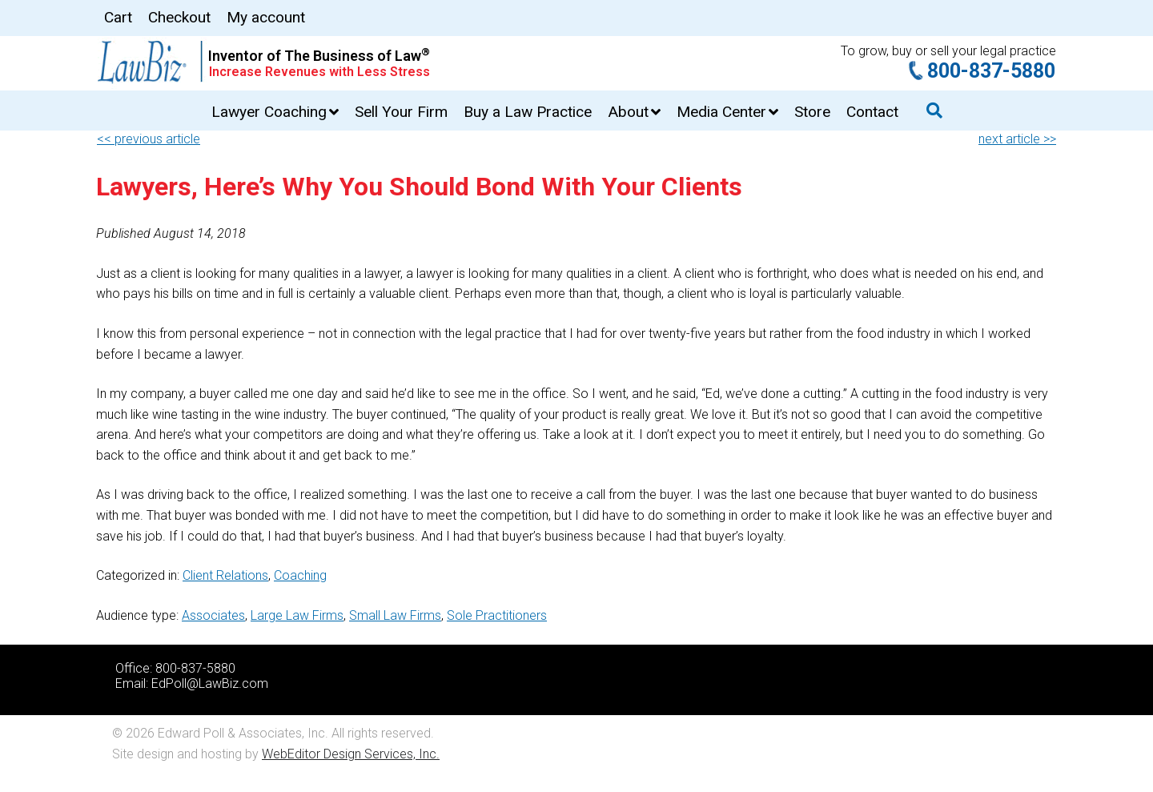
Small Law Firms (395, 615)
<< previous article (148, 139)
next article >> (1017, 139)
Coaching (300, 575)
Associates (213, 615)
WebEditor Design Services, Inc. (351, 754)
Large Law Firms (297, 615)
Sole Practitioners (497, 615)
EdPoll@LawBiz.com (209, 683)
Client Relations (225, 575)
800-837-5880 (991, 70)
